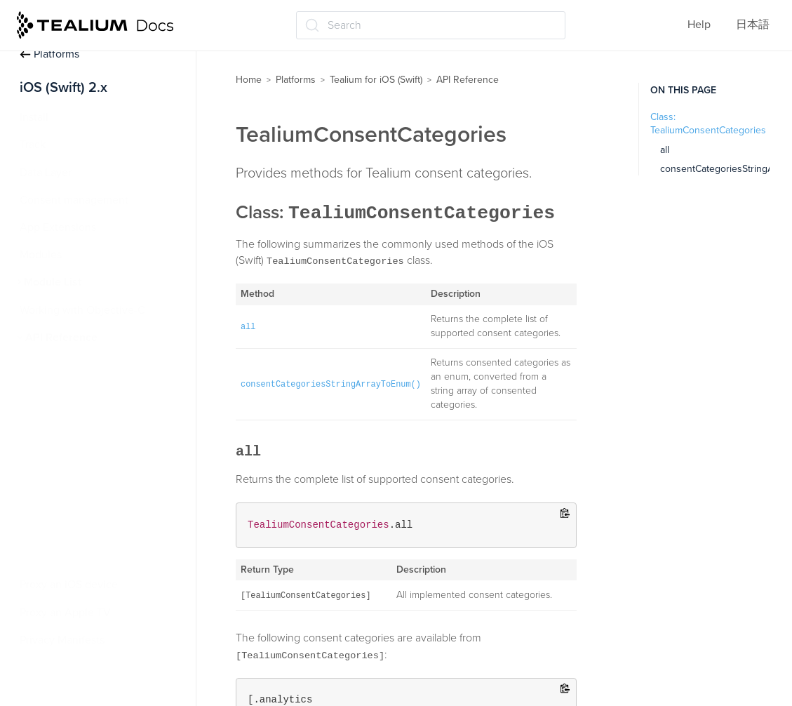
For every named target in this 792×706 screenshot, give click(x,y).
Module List (52, 282)
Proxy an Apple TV (65, 613)
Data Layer (46, 173)
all (664, 150)
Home (249, 80)
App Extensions (58, 227)
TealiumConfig (67, 447)
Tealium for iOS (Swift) (376, 80)
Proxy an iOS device (69, 585)
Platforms (49, 54)
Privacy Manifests (62, 640)
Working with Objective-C (82, 310)
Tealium (51, 420)
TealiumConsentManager (93, 502)
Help (699, 25)
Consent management (74, 200)
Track (33, 145)
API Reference (61, 338)
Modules (41, 255)
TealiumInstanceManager (93, 557)
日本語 (753, 25)
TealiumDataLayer (75, 530)
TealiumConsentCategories (98, 475)
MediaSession (66, 392)
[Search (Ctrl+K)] (430, 25)
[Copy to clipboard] (565, 514)
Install (34, 117)
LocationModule (72, 365)
